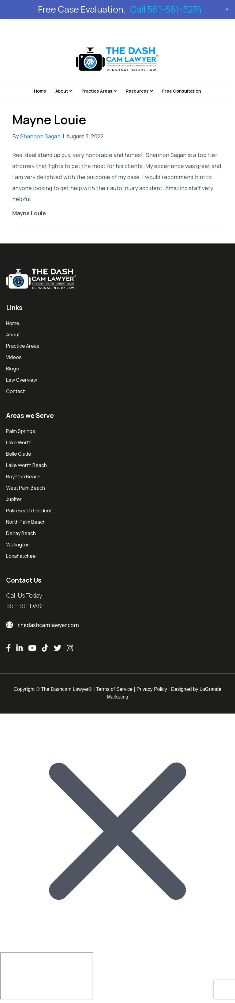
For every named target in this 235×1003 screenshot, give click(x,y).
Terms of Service (114, 689)
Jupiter (14, 499)
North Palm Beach (26, 522)
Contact (15, 391)
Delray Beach (21, 533)
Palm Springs (20, 431)
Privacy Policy (151, 689)
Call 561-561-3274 (166, 9)
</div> (46, 976)
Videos (14, 357)
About (61, 91)
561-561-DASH (25, 606)
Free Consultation (181, 91)
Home (40, 91)
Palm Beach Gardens (29, 510)
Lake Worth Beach (26, 465)
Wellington (18, 544)
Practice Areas (96, 91)
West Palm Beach (25, 487)
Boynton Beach (23, 476)
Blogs (12, 368)
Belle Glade (18, 453)
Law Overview (21, 380)
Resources (137, 91)
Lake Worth (19, 442)
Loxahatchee (21, 556)
